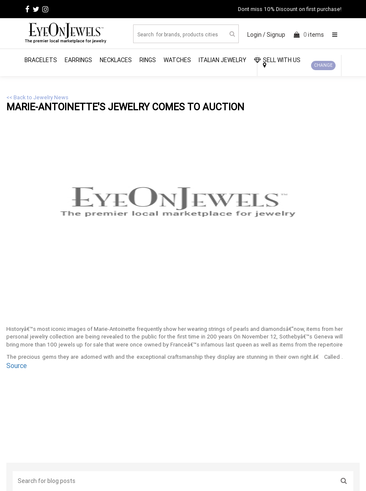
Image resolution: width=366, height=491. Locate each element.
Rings (147, 60)
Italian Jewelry (222, 60)
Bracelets (41, 60)
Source (16, 365)
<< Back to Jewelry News (37, 97)
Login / (256, 34)
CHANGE (323, 65)
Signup (276, 34)
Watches (177, 60)
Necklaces (116, 60)
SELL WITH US (277, 60)
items (309, 34)
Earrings (78, 60)
